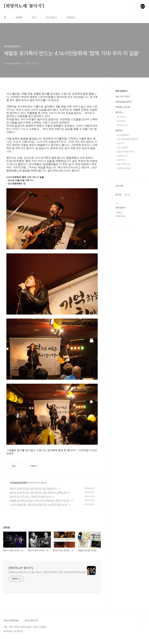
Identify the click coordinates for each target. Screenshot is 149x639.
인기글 (127, 194)
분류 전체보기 (121, 91)
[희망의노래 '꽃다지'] (24, 6)
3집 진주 (120, 143)
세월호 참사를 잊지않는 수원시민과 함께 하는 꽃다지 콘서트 (40, 500)
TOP (142, 621)
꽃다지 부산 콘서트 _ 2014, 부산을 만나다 (30, 496)
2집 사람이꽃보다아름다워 (127, 139)
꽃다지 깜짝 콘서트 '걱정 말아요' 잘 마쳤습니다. (33, 488)
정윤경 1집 (121, 160)
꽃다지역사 (121, 121)
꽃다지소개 (121, 117)
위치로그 (71, 17)
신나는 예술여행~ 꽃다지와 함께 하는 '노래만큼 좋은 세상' (39, 504)
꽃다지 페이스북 (31, 620)
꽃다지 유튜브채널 (11, 620)
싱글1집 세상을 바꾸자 (125, 151)
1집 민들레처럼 (123, 135)
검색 (135, 6)
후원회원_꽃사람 (122, 107)
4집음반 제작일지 (124, 168)
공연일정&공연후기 (19, 482)
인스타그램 (125, 228)
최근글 (118, 194)
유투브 (133, 228)
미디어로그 (51, 17)
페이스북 (118, 228)
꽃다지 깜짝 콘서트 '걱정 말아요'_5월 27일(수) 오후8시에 (38, 492)
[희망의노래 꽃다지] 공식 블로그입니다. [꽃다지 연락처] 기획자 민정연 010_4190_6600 (47, 572)
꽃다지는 (119, 112)
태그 (34, 17)
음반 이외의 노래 (123, 164)
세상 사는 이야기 (122, 96)
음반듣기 (119, 130)
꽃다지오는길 (122, 125)
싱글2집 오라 (122, 156)
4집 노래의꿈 (122, 147)
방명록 (19, 17)
